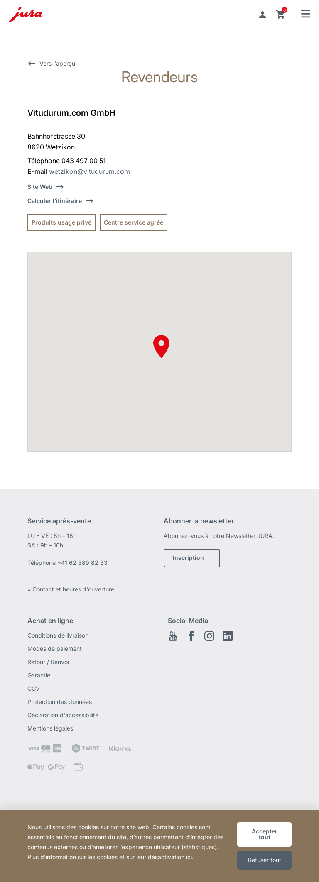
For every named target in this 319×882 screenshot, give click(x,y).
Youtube (173, 636)
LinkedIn (228, 636)
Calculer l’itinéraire (54, 200)
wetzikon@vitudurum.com (89, 171)
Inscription (188, 557)
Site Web (39, 186)
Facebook (191, 636)
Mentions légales (50, 728)
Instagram (209, 636)
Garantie (38, 675)
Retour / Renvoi (48, 661)
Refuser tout (264, 859)
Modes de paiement (54, 648)
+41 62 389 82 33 (82, 562)
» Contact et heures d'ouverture (70, 589)
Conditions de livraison (57, 635)
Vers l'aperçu (57, 63)
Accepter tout (264, 834)
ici (189, 856)
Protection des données (59, 701)
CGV (33, 688)
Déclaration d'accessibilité (62, 714)
